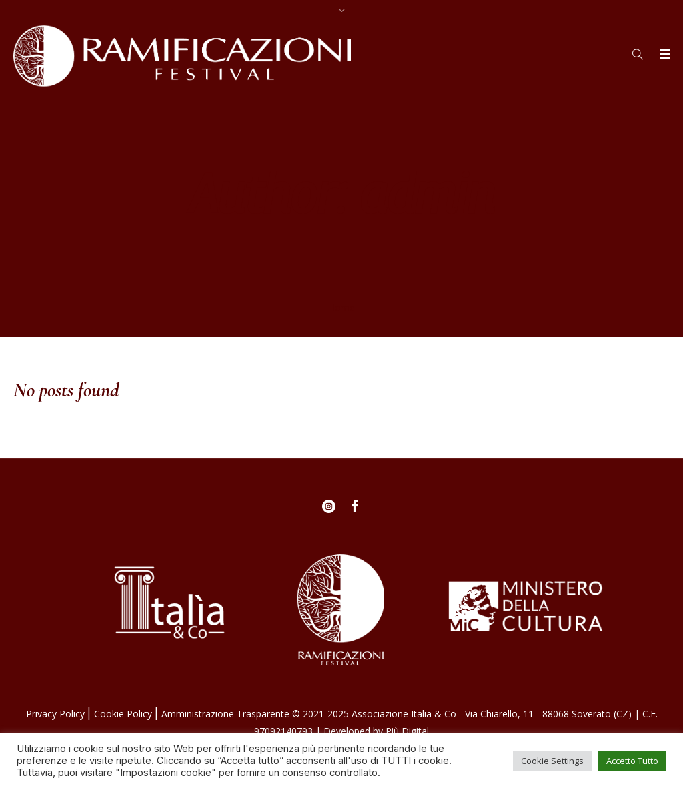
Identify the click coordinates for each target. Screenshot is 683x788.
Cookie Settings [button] (552, 761)
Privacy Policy (56, 713)
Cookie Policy (124, 713)
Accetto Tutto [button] (632, 761)
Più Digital (407, 731)
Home (341, 307)
